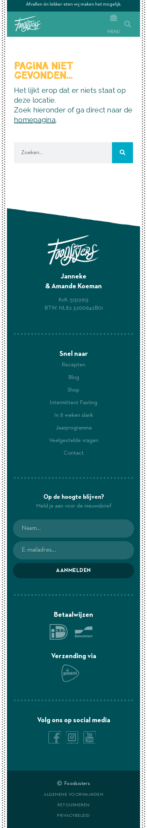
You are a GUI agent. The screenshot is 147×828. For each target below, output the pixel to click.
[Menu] (113, 18)
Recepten (73, 365)
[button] (128, 24)
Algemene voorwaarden (73, 795)
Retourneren (73, 805)
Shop (73, 390)
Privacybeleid (73, 816)
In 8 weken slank (73, 415)
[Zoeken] (122, 152)
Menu (113, 32)
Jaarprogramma (74, 428)
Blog (73, 377)
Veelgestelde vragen (73, 440)
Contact (74, 453)
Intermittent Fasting (73, 403)
